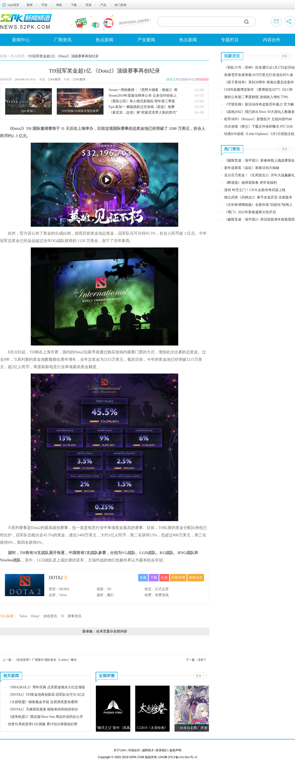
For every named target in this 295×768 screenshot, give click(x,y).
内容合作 (271, 39)
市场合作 (134, 750)
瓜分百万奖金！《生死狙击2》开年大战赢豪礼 (259, 175)
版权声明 (175, 750)
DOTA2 (56, 577)
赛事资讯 (74, 616)
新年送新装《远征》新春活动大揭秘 (251, 168)
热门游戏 (120, 5)
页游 (88, 5)
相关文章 (173, 79)
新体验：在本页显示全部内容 (104, 631)
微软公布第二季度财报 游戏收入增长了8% (256, 97)
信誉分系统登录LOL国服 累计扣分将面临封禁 (42, 724)
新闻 (29, 5)
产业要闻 (146, 39)
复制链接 (202, 79)
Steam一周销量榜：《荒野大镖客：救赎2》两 (143, 90)
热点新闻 (104, 39)
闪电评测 (178, 577)
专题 (143, 577)
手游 (44, 5)
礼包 (164, 577)
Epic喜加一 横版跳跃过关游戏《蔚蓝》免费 (142, 107)
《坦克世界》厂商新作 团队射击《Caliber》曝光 (45, 660)
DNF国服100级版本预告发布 (80, 111)
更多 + (200, 676)
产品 (103, 5)
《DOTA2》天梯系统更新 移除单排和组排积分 (43, 709)
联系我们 (162, 750)
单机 (59, 5)
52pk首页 (13, 5)
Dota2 (35, 616)
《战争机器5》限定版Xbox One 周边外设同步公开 (45, 717)
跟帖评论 (187, 79)
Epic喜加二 (28, 111)
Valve (23, 616)
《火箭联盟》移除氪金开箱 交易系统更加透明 (43, 702)
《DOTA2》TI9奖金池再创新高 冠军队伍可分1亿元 (46, 694)
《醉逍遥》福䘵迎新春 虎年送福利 (250, 182)
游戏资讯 (50, 616)
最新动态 (196, 577)
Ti (62, 616)
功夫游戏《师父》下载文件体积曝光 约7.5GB (258, 126)
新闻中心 (21, 39)
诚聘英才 (148, 750)
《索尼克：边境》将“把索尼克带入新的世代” (143, 112)
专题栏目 (230, 39)
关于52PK (120, 750)
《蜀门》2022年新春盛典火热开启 (250, 212)
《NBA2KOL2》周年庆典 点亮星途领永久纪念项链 (46, 687)
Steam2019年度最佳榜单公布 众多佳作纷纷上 (143, 95)
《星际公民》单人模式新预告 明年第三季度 (142, 101)
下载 (74, 5)
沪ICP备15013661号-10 (182, 757)
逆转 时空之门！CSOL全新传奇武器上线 (254, 190)
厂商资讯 (63, 39)
